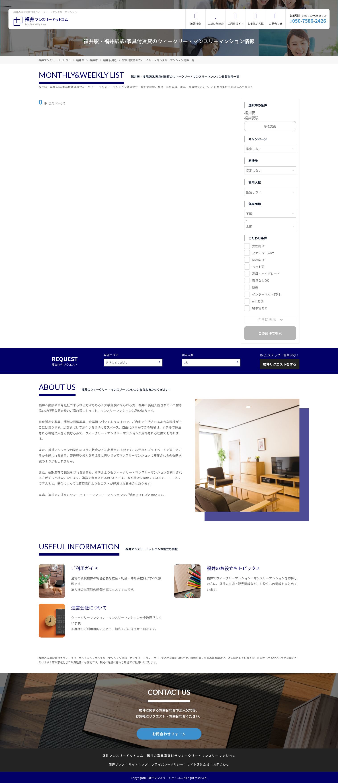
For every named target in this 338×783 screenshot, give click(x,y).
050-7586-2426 (309, 20)
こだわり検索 (215, 23)
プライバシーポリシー (167, 763)
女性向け (258, 246)
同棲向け (258, 260)
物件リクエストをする (279, 364)
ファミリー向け (263, 253)
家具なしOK (260, 280)
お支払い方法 (256, 23)
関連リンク (117, 763)
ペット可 (258, 266)
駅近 (255, 287)
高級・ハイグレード (266, 273)
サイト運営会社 (198, 763)
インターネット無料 (266, 294)
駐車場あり (260, 308)
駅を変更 (270, 126)
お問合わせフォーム (169, 733)
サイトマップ (138, 763)
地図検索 (195, 23)
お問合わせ (275, 23)
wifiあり (257, 301)
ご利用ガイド (235, 23)
